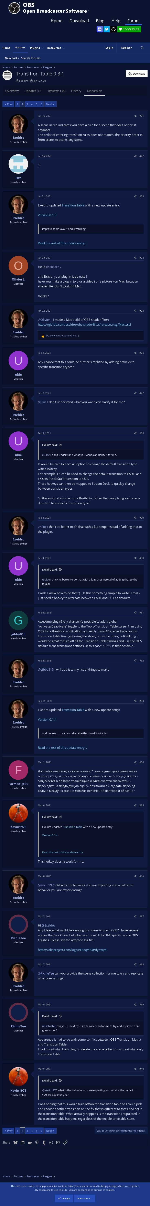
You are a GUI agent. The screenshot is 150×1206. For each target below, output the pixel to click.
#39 (141, 1004)
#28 (141, 433)
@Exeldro (52, 267)
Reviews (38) (56, 91)
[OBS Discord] (100, 29)
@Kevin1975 (47, 885)
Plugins (35, 48)
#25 (141, 310)
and (62, 335)
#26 (141, 353)
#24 (141, 258)
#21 (141, 116)
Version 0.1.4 (47, 719)
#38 (141, 964)
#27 (141, 393)
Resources (54, 48)
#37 (141, 916)
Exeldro (23, 81)
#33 (141, 701)
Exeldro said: (49, 445)
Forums (20, 47)
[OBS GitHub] (113, 29)
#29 (141, 518)
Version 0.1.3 (47, 215)
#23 (141, 196)
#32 (141, 660)
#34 (141, 762)
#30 (141, 558)
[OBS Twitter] (107, 29)
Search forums (30, 58)
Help (115, 20)
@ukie (42, 402)
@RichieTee (46, 973)
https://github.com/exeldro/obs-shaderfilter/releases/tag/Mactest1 (84, 324)
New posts (12, 58)
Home (56, 20)
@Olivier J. (45, 320)
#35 (141, 805)
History (76, 91)
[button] (42, 48)
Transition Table (73, 205)
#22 (141, 156)
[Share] (135, 115)
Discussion (94, 91)
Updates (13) (33, 91)
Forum (133, 20)
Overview (12, 91)
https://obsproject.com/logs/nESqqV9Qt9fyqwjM (72, 950)
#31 (141, 612)
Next (49, 104)
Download (79, 20)
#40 (141, 1069)
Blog (100, 20)
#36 (141, 876)
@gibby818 (46, 669)
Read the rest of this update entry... (62, 243)
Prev (10, 104)
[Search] (142, 48)
